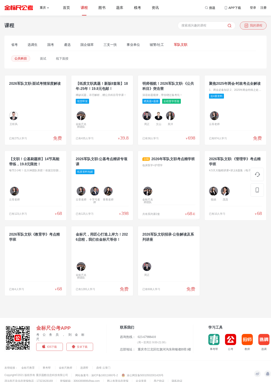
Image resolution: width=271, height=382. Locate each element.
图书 (102, 8)
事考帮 (47, 367)
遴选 (67, 44)
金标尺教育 (28, 367)
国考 (50, 44)
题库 (119, 8)
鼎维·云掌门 (103, 367)
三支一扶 (110, 44)
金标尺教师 (66, 367)
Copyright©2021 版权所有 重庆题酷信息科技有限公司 (36, 375)
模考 (137, 8)
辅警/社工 (157, 44)
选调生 (33, 44)
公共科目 (20, 58)
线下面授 (62, 58)
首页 (66, 8)
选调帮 (84, 367)
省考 (14, 44)
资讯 (155, 8)
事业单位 (133, 44)
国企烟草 (87, 44)
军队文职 (180, 44)
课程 (84, 8)
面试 (43, 58)
